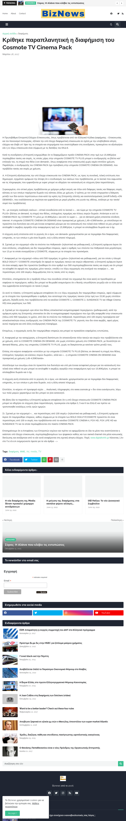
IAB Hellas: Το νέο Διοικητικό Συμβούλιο (104, 502)
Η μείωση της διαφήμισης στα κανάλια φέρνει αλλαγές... (62, 502)
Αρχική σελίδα (9, 34)
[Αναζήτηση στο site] (59, 763)
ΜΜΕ (22, 451)
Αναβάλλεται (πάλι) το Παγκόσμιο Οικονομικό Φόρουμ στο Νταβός (53, 669)
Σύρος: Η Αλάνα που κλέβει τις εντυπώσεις (60, 3)
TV (39, 451)
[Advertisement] (63, 81)
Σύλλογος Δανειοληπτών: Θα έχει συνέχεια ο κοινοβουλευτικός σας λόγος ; (58, 815)
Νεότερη (8, 520)
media (34, 451)
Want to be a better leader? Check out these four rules (47, 708)
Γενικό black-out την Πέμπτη (34, 656)
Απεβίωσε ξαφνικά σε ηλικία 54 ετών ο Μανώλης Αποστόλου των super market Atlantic (64, 721)
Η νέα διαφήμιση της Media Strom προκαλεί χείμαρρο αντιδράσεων (20, 503)
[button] (117, 3)
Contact (22, 13)
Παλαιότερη (116, 520)
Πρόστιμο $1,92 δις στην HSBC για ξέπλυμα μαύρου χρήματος (51, 643)
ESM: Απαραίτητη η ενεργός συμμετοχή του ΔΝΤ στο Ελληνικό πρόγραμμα (57, 630)
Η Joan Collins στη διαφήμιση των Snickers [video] (45, 695)
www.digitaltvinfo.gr (100, 437)
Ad (27, 451)
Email (7, 580)
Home (5, 13)
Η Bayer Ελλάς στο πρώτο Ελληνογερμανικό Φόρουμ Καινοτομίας (53, 682)
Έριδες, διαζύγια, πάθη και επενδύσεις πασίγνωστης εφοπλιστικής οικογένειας (60, 734)
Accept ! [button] (12, 813)
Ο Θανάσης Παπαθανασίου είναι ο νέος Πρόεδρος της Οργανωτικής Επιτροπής (60, 748)
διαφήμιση (23, 34)
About (13, 13)
